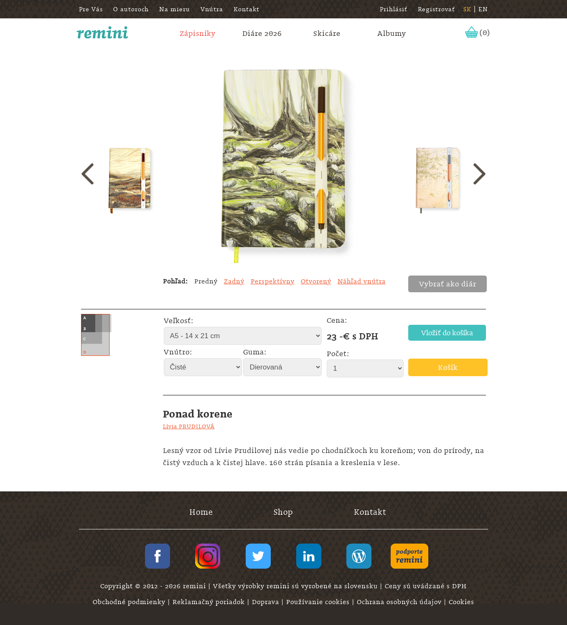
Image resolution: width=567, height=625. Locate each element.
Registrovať (436, 9)
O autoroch (131, 9)
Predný (206, 281)
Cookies (461, 602)
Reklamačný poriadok (210, 602)
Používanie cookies (319, 602)
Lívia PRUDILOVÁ (189, 426)
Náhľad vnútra (362, 281)
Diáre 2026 (262, 33)
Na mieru (174, 9)
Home (201, 512)
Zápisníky (198, 33)
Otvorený (316, 281)
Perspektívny (273, 281)
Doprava (266, 602)
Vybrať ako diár (447, 283)
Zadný (234, 281)
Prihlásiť (393, 9)
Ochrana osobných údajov (400, 602)
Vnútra (212, 9)
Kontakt (246, 9)
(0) (485, 32)
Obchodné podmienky (130, 602)
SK (467, 9)
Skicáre (327, 33)
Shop (283, 512)
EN (483, 9)
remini (102, 32)
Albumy (391, 33)
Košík (448, 367)
